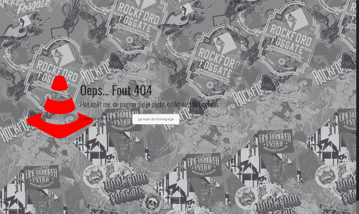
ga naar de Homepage (156, 119)
